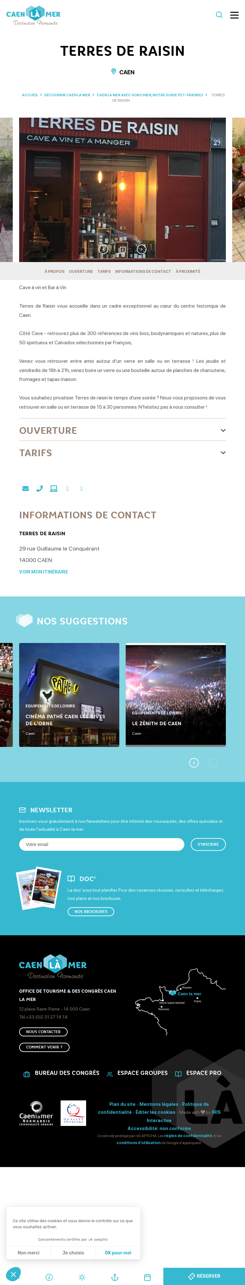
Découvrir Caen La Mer (73, 95)
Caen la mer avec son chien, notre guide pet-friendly (163, 95)
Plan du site (122, 1173)
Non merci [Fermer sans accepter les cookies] (28, 1253)
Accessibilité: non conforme (159, 1197)
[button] (13, 1274)
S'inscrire (208, 904)
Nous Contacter (43, 1096)
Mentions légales (158, 1173)
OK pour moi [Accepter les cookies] (118, 1253)
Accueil (31, 95)
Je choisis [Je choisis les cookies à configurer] (73, 1253)
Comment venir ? (44, 1115)
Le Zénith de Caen (157, 782)
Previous (102, 248)
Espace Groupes (142, 1141)
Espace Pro (203, 1141)
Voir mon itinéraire (43, 631)
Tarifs (104, 271)
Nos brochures (91, 973)
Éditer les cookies (155, 1181)
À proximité (188, 271)
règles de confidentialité (188, 1204)
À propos (54, 271)
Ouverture (81, 271)
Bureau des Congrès (67, 1141)
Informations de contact (143, 271)
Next (143, 248)
